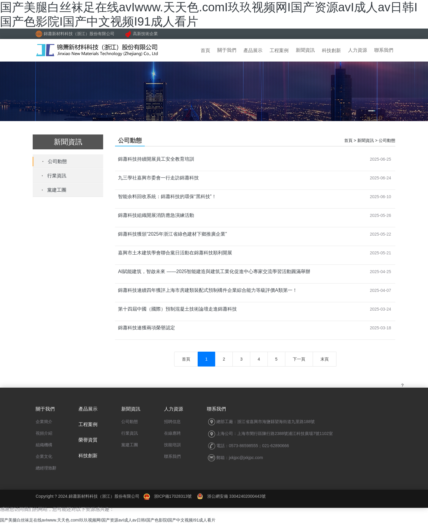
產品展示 (252, 50)
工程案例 (279, 50)
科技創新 (331, 50)
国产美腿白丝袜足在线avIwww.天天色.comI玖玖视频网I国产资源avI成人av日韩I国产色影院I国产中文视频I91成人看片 (107, 520)
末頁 (324, 359)
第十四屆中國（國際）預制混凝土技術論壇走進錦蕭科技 (177, 308)
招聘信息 (172, 421)
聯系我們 (383, 50)
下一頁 (299, 359)
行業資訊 (56, 175)
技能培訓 (172, 444)
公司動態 (57, 161)
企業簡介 (44, 421)
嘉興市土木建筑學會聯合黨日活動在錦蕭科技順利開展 (175, 252)
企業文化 (44, 456)
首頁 (205, 50)
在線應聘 (172, 433)
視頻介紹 (44, 433)
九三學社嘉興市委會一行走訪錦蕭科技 (158, 177)
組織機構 (44, 444)
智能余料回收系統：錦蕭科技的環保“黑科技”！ (167, 196)
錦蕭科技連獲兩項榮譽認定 (146, 327)
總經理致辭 (46, 468)
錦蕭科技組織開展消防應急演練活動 (156, 215)
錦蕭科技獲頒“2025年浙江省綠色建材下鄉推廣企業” (172, 234)
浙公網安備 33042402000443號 (231, 496)
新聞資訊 (305, 50)
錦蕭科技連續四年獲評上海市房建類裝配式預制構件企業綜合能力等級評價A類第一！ (207, 290)
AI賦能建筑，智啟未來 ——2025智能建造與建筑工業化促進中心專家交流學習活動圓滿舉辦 (214, 271)
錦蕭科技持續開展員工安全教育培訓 (156, 159)
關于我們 (226, 50)
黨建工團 (56, 189)
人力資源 (357, 50)
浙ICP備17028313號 (173, 496)
